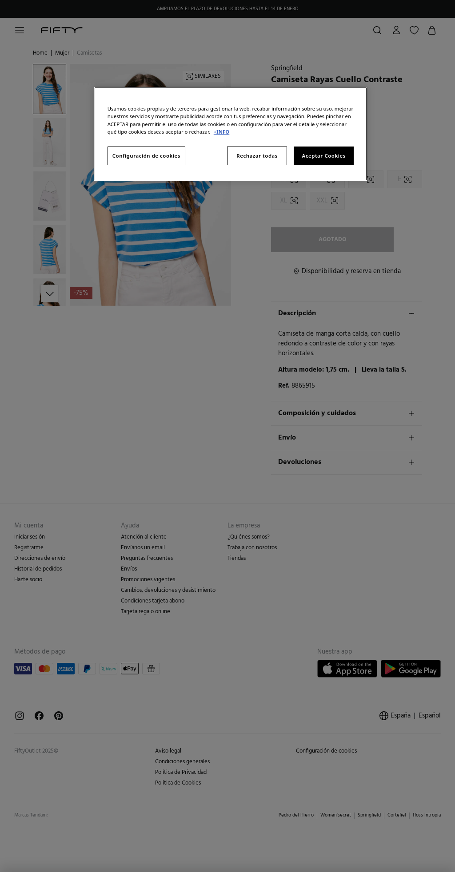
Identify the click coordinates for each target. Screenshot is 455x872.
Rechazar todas (257, 155)
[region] (230, 133)
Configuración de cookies (146, 155)
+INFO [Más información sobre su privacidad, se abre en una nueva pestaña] (221, 131)
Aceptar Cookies (324, 155)
